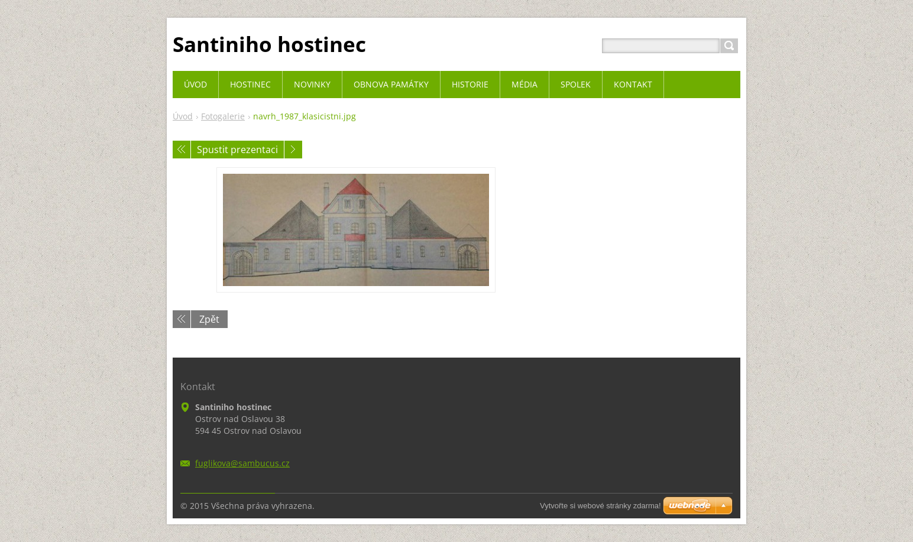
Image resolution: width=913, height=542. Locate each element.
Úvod (183, 116)
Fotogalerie (223, 116)
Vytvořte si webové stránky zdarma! (600, 505)
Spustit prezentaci (237, 149)
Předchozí (181, 149)
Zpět (209, 319)
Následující (293, 149)
